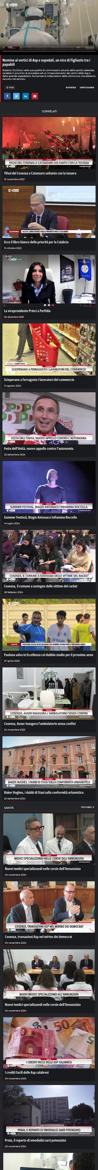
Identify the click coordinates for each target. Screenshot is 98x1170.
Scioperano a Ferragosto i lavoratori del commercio (39, 379)
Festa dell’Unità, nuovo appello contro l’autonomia (38, 448)
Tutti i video (88, 807)
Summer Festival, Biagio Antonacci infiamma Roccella (40, 517)
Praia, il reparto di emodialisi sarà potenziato (35, 1140)
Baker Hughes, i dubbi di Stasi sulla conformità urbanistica (44, 792)
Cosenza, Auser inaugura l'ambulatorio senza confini (40, 723)
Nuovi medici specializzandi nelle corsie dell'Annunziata (43, 868)
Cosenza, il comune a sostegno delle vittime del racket (40, 586)
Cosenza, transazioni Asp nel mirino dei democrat (38, 936)
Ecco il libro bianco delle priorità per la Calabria (36, 241)
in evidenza (71, 87)
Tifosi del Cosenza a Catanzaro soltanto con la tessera (40, 173)
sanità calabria (87, 87)
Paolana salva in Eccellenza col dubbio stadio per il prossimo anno (48, 654)
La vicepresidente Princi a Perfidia (27, 310)
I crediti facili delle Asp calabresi (27, 1072)
